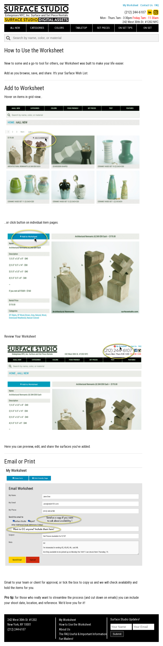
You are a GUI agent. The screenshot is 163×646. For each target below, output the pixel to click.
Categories (37, 27)
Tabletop (81, 27)
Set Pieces (103, 27)
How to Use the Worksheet (75, 624)
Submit (117, 634)
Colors (59, 27)
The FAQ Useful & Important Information (83, 634)
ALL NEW (15, 27)
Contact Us (146, 5)
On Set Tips (125, 27)
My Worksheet (130, 5)
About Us (64, 629)
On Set (147, 27)
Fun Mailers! (66, 638)
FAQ (157, 5)
